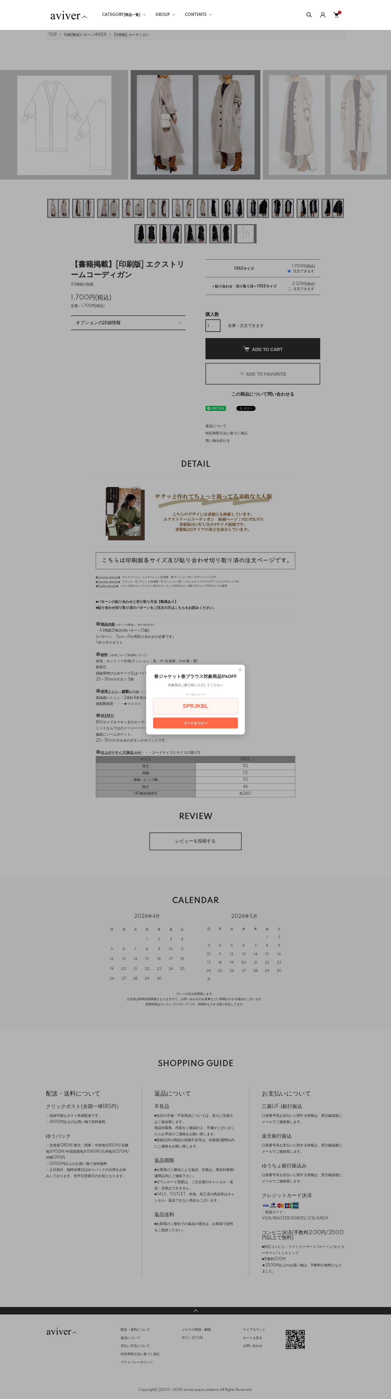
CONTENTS (195, 15)
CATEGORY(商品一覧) (121, 15)
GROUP (162, 15)
